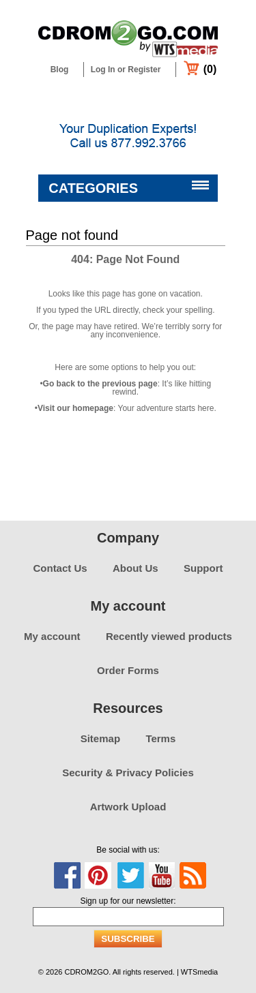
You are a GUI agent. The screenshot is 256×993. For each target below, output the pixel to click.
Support (203, 568)
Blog (60, 69)
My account (52, 636)
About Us (135, 568)
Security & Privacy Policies (128, 772)
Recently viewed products (169, 636)
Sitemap (100, 738)
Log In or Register (126, 69)
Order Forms (128, 670)
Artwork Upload (128, 806)
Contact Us (60, 568)
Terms (160, 738)
